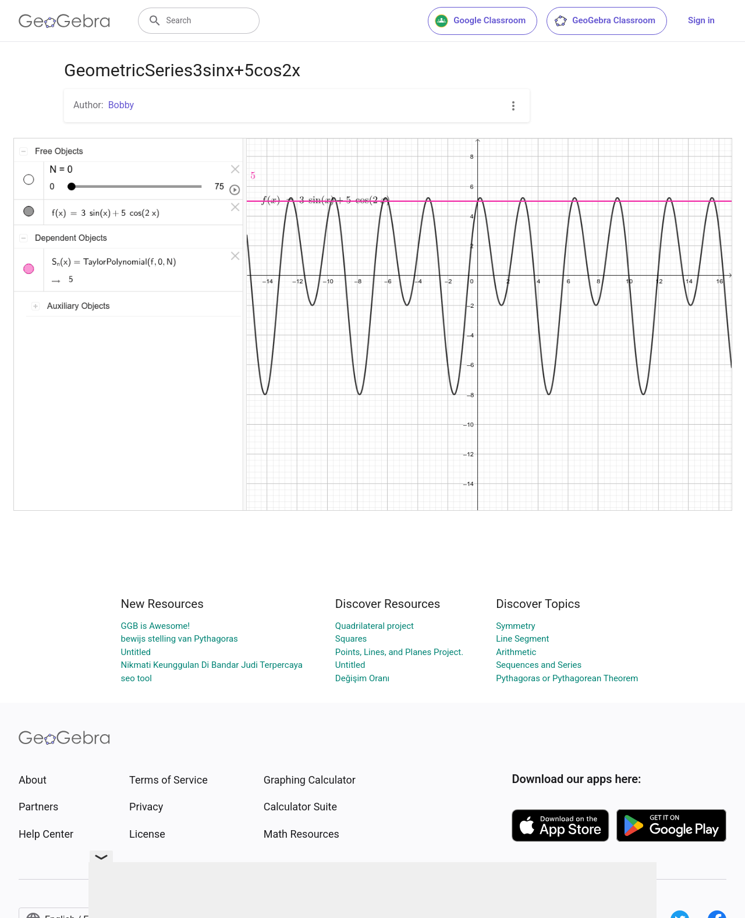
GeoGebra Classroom (604, 21)
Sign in (701, 20)
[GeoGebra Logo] (64, 21)
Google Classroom (480, 21)
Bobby (121, 105)
